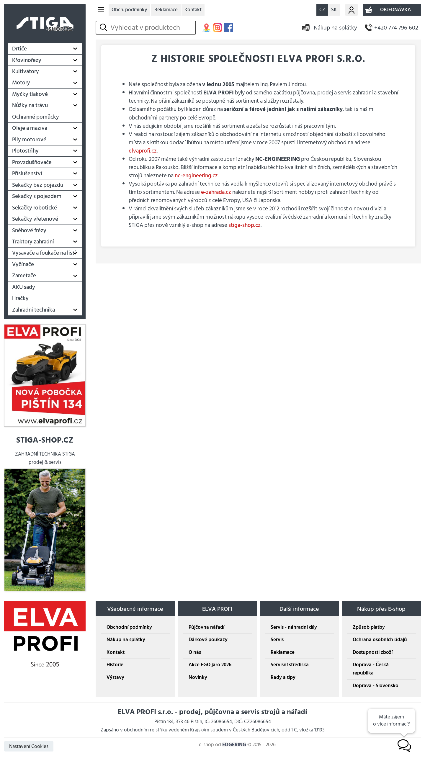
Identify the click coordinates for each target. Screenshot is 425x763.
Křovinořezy (26, 60)
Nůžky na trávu (30, 105)
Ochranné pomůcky (35, 116)
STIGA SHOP (44, 19)
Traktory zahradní (33, 241)
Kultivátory (25, 71)
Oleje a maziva (29, 128)
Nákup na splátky (335, 27)
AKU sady (23, 287)
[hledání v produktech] (151, 27)
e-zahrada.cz (216, 192)
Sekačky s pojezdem (36, 196)
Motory (21, 82)
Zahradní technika (33, 309)
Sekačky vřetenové (35, 219)
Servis (277, 640)
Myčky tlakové (30, 94)
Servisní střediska (290, 665)
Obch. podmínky (129, 10)
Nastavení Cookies (28, 746)
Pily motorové (29, 139)
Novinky (198, 677)
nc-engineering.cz (196, 175)
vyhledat (104, 27)
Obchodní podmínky (129, 627)
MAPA (206, 27)
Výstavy (115, 677)
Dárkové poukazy (208, 640)
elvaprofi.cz (143, 150)
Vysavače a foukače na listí (44, 252)
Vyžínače (23, 264)
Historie (115, 665)
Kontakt (193, 10)
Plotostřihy (25, 150)
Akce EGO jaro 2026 (210, 665)
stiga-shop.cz (244, 225)
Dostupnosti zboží (373, 652)
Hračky (20, 298)
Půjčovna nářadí (206, 627)
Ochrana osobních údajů (380, 640)
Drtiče (19, 48)
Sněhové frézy (29, 230)
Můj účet (351, 9)
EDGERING (234, 745)
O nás (195, 652)
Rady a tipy (283, 677)
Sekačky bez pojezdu (37, 185)
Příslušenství (27, 173)
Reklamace (166, 10)
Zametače (24, 275)
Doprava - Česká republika (371, 669)
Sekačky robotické (34, 207)
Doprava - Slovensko (375, 686)
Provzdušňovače (32, 162)
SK (334, 10)
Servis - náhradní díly (294, 627)
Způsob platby (369, 627)
